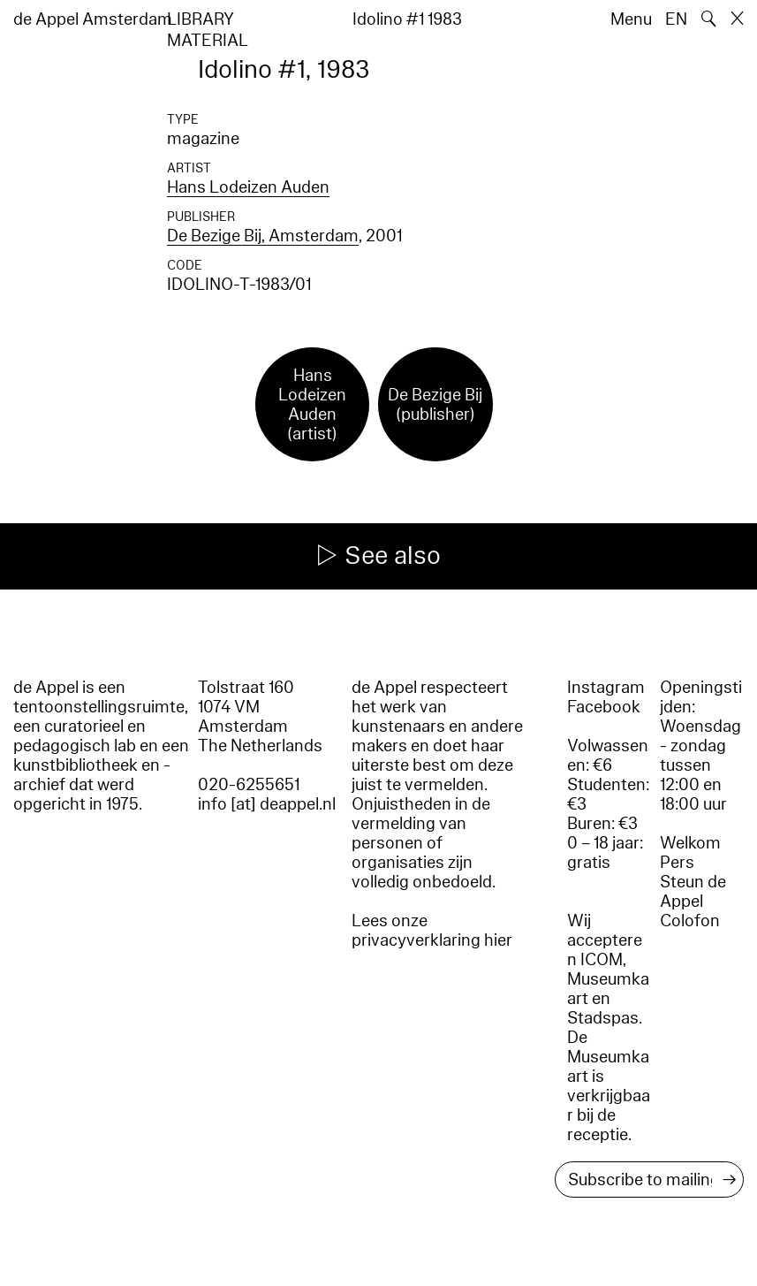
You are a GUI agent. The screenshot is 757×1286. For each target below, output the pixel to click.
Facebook (603, 707)
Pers (677, 862)
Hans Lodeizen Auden (248, 187)
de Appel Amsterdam (92, 19)
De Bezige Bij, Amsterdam (263, 235)
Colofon (690, 920)
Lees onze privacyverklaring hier (432, 930)
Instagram (606, 687)
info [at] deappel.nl (267, 804)
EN (676, 19)
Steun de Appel (693, 892)
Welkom (690, 843)
